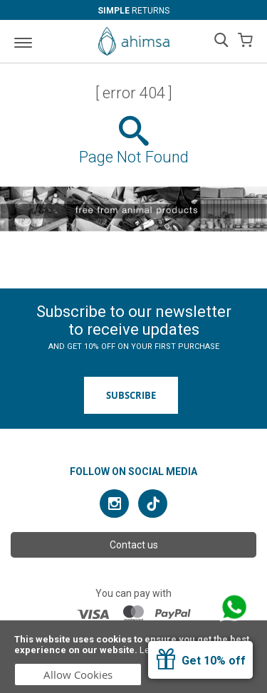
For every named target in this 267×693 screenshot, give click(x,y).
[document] (133, 656)
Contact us (134, 545)
